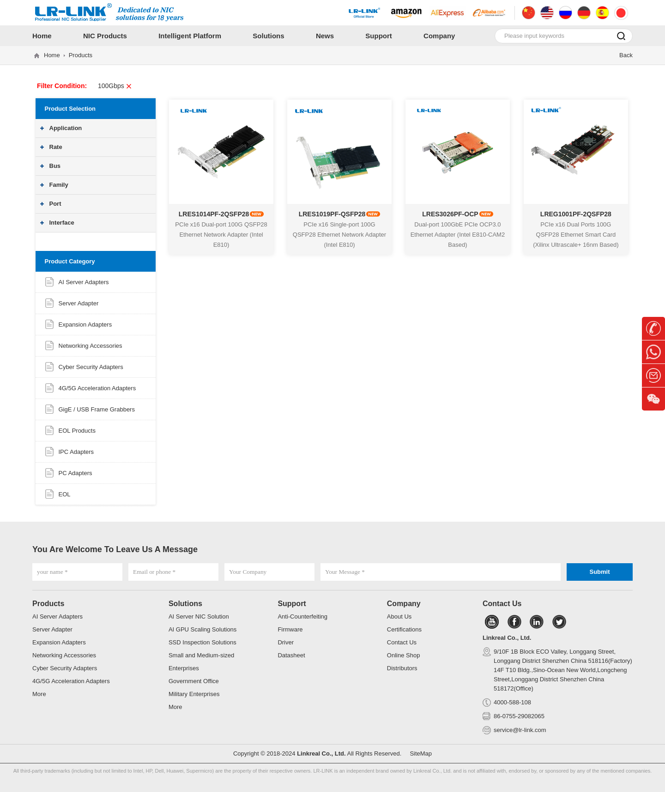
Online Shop (403, 655)
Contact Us (402, 642)
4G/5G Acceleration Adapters (97, 388)
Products (80, 55)
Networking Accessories (90, 345)
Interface (61, 222)
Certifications (404, 629)
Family (58, 184)
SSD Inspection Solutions (202, 642)
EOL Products (77, 430)
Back (626, 55)
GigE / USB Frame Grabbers (97, 409)
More (39, 694)
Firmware (290, 629)
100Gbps (115, 85)
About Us (399, 616)
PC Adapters (75, 473)
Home (52, 55)
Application (65, 128)
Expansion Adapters (85, 324)
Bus (55, 165)
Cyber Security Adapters (91, 366)
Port (55, 203)
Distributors (402, 668)
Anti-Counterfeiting (302, 616)
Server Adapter (79, 303)
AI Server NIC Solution (199, 616)
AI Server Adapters (84, 282)
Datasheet (291, 655)
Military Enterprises (194, 694)
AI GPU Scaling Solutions (202, 629)
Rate (55, 146)
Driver (286, 642)
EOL (65, 494)
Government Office (194, 681)
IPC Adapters (76, 451)
